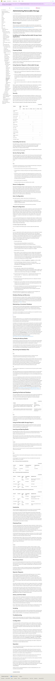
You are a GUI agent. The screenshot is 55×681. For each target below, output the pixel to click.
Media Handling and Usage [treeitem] (8, 68)
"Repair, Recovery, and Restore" (35, 388)
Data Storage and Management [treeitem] (7, 63)
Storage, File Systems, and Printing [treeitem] (7, 55)
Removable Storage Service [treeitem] (8, 71)
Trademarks (35, 678)
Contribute (15, 678)
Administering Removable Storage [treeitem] (8, 79)
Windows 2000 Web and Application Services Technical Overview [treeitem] (6, 12)
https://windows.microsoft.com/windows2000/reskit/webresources (24, 27)
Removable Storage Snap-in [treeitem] (8, 73)
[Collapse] (10, 8)
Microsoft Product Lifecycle (24, 3)
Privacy (19, 678)
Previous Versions (8, 678)
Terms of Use (31, 678)
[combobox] (6, 10)
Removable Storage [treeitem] (7, 66)
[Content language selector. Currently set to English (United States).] (5, 676)
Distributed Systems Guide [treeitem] (6, 32)
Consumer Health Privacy (24, 678)
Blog (11, 678)
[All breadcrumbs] (13, 8)
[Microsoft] (1, 1)
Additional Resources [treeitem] (8, 88)
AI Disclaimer (2, 678)
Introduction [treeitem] (5, 48)
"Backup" (20, 301)
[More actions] (41, 8)
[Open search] (51, 1)
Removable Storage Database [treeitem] (8, 75)
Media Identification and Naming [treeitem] (8, 82)
